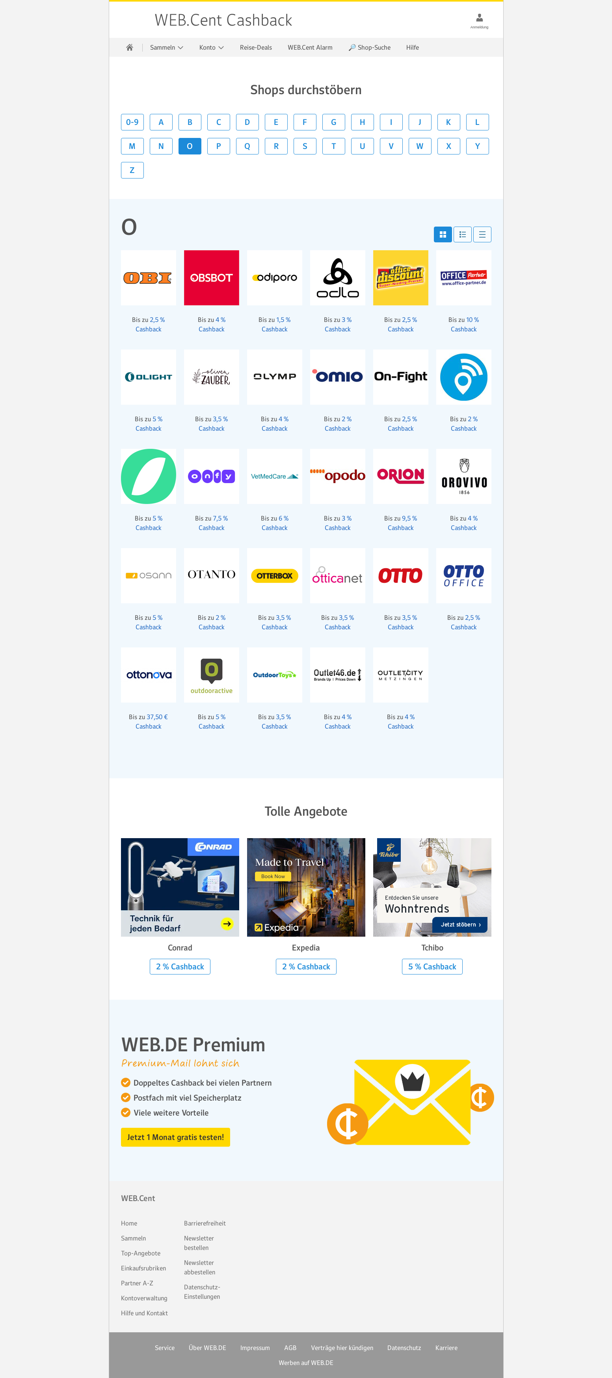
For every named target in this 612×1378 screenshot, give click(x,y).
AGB (290, 1348)
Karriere (446, 1348)
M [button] (132, 146)
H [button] (362, 122)
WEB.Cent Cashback (132, 20)
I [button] (391, 122)
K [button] (448, 122)
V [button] (391, 146)
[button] (443, 234)
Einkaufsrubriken (143, 1268)
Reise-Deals (256, 47)
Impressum (255, 1348)
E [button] (276, 122)
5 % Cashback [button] (432, 966)
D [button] (247, 122)
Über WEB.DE (207, 1348)
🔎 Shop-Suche (369, 47)
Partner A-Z (137, 1283)
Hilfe (412, 47)
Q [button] (247, 146)
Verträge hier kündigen (342, 1348)
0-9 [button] (132, 122)
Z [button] (132, 170)
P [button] (218, 146)
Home (129, 1223)
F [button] (305, 122)
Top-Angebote (140, 1253)
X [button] (449, 146)
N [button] (161, 146)
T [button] (333, 146)
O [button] (190, 146)
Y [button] (477, 146)
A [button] (161, 122)
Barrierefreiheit (205, 1223)
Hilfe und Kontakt (144, 1313)
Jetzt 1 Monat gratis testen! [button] (175, 1137)
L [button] (477, 122)
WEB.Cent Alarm (310, 47)
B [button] (190, 122)
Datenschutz (404, 1348)
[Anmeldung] (479, 17)
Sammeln (133, 1238)
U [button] (362, 146)
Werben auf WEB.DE (306, 1363)
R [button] (276, 146)
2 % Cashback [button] (180, 966)
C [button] (218, 122)
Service (165, 1348)
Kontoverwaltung (144, 1298)
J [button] (420, 122)
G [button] (334, 122)
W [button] (420, 146)
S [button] (305, 146)
